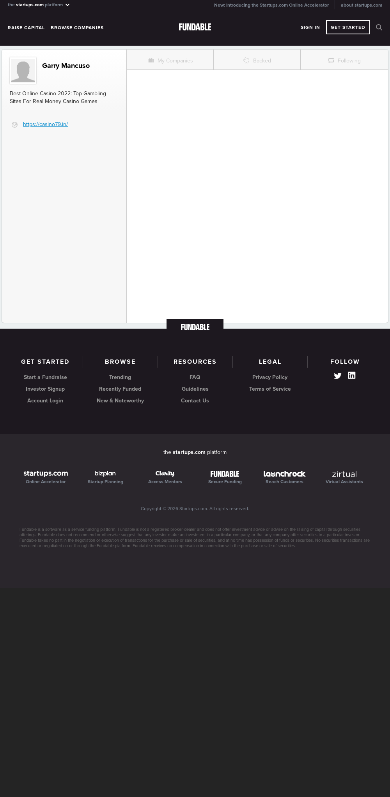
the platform (39, 4)
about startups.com (361, 5)
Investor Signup (45, 389)
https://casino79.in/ (45, 124)
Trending (120, 377)
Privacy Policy (269, 377)
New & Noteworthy (120, 400)
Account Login (45, 400)
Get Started (348, 27)
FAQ (195, 377)
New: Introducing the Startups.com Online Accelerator (271, 5)
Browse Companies (77, 27)
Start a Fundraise (45, 377)
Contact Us (195, 400)
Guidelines (195, 389)
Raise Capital (26, 27)
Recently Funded (120, 389)
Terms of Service (270, 389)
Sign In (310, 27)
